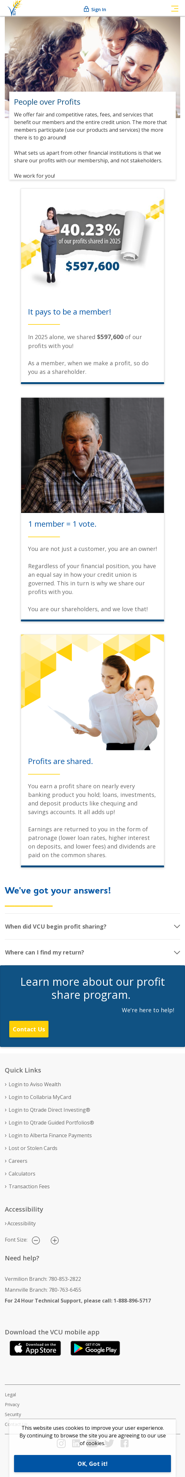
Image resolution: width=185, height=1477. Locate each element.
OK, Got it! (92, 1463)
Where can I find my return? (44, 952)
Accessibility (21, 1223)
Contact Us (29, 1029)
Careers (18, 1160)
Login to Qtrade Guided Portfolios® (51, 1122)
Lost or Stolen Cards (33, 1148)
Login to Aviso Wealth (35, 1084)
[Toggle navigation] (175, 8)
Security (13, 1414)
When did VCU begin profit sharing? (56, 926)
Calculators (22, 1173)
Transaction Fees (29, 1186)
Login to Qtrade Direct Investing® (49, 1109)
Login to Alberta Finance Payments (50, 1135)
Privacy (12, 1404)
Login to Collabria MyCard (40, 1097)
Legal (10, 1395)
